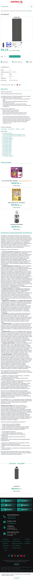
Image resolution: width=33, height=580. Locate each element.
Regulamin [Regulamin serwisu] (5, 539)
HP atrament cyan (7, 153)
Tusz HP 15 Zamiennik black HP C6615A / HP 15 (14, 134)
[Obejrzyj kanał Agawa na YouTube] (21, 555)
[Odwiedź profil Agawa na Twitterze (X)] (12, 555)
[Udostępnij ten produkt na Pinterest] (17, 85)
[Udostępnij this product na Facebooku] (12, 85)
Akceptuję (16, 578)
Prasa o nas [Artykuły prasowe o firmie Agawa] (16, 539)
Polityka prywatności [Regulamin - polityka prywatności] (17, 543)
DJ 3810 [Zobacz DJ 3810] (22, 129)
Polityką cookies (29, 569)
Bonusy (8, 505)
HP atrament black (7, 137)
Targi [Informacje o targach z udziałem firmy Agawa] (5, 550)
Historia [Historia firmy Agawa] (6, 548)
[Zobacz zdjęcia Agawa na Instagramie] (24, 555)
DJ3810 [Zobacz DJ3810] (17, 129)
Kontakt (25, 509)
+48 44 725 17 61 (11, 517)
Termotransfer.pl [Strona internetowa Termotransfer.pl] (16, 548)
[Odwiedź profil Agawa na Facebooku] (9, 555)
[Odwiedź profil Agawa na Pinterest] (15, 555)
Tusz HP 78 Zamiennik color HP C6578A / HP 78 (14, 135)
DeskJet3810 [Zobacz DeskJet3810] (4, 129)
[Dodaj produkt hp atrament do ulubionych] (17, 62)
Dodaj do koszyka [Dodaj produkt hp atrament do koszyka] (15, 56)
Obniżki (24, 500)
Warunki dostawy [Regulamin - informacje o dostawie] (5, 541)
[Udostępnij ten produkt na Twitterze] (15, 85)
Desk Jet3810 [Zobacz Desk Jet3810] (11, 129)
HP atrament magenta (8, 138)
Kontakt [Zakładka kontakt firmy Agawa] (27, 541)
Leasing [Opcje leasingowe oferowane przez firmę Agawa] (27, 539)
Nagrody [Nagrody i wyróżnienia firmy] (5, 543)
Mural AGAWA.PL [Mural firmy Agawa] (16, 545)
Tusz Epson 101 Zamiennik (16, 224)
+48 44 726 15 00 (11, 518)
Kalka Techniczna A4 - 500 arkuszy (16, 202)
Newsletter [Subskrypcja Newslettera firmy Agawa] (27, 543)
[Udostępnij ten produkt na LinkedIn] (20, 85)
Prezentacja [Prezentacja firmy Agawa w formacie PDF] (5, 545)
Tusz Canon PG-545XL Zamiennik (16, 180)
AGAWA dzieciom (16, 541)
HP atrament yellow (7, 133)
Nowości (8, 500)
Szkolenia (24, 505)
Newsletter (8, 509)
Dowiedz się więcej (9, 575)
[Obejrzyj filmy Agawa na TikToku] (18, 555)
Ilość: (2, 56)
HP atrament (16, 486)
